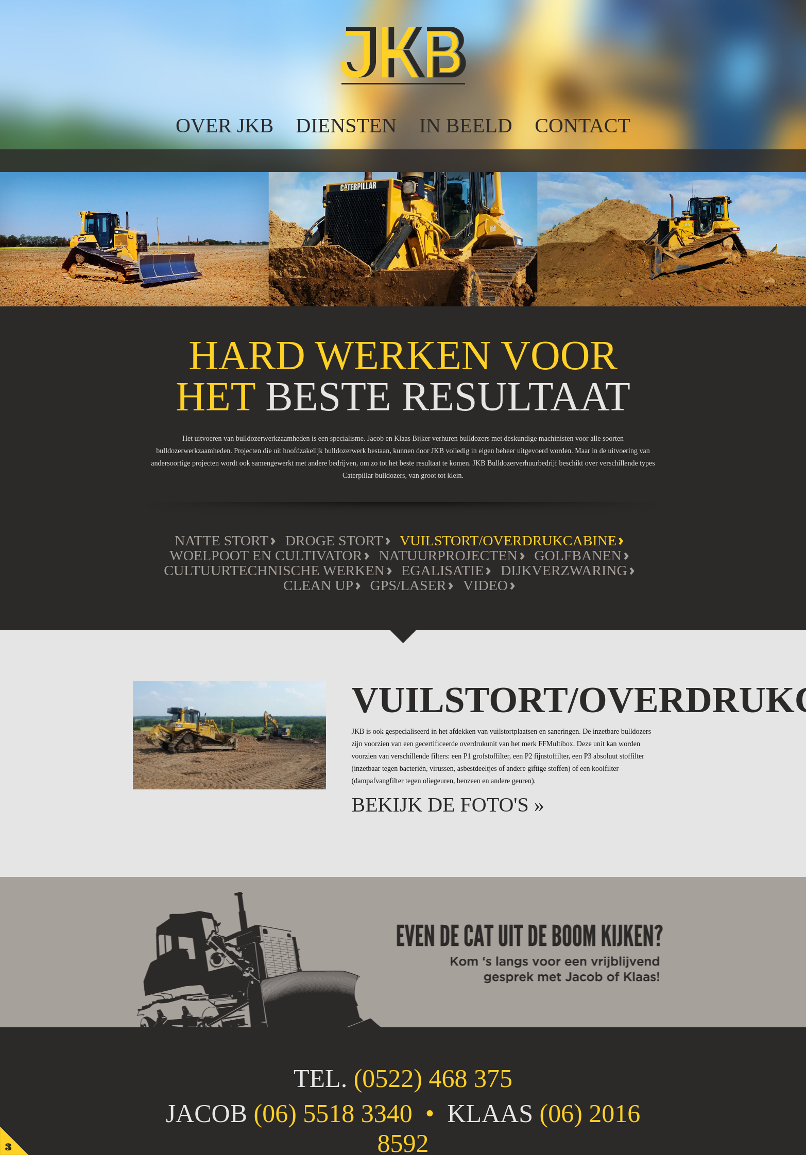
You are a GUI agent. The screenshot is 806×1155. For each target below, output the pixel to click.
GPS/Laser (408, 585)
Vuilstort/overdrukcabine (508, 540)
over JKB (224, 125)
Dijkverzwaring (564, 570)
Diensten (346, 125)
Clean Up (318, 585)
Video (485, 585)
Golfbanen (578, 555)
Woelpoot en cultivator (265, 555)
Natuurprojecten (448, 555)
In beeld (465, 125)
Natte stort (221, 540)
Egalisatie (442, 570)
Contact (582, 125)
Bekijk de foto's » (448, 804)
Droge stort (334, 540)
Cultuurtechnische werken (274, 570)
